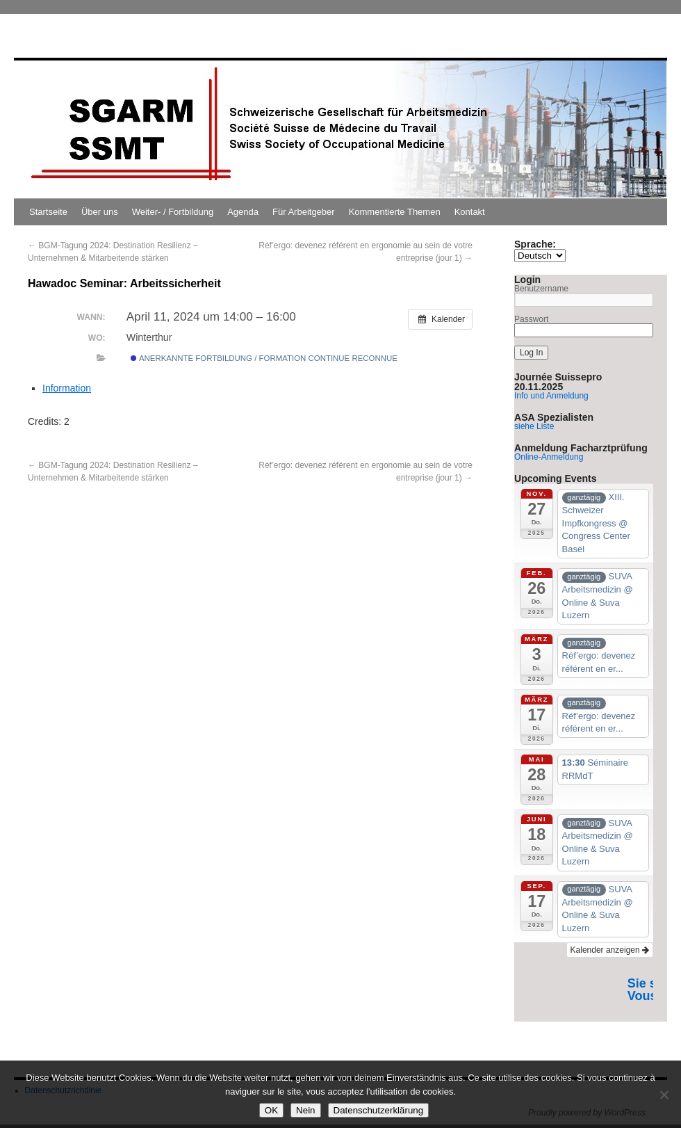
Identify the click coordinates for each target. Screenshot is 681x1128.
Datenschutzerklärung (379, 1110)
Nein (305, 1110)
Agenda (243, 212)
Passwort (531, 319)
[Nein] (664, 1095)
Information (66, 388)
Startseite (48, 212)
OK (271, 1110)
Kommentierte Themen (395, 212)
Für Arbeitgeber (303, 212)
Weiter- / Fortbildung (173, 212)
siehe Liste (534, 426)
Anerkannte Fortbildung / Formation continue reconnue (264, 358)
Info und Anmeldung (551, 396)
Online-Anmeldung (548, 457)
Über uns (99, 212)
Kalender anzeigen (610, 950)
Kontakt (469, 212)
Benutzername (541, 288)
